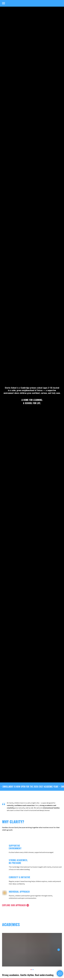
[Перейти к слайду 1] (31, 969)
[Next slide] (58, 949)
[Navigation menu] (3, 3)
